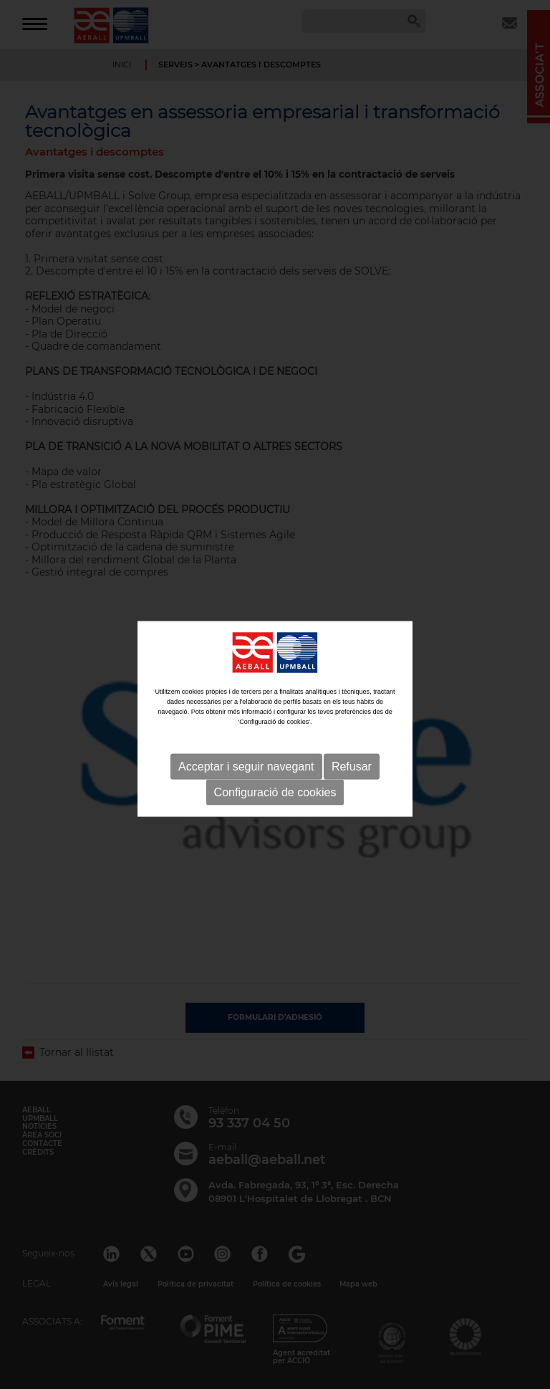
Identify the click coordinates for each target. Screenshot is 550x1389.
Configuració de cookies (275, 805)
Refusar (352, 779)
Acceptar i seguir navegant (246, 779)
